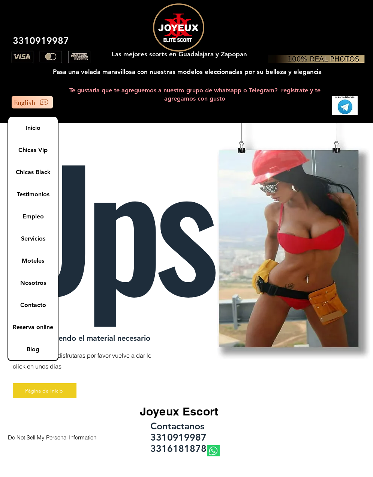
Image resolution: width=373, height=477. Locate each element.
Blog (33, 349)
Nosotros (33, 282)
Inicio (33, 127)
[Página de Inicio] (44, 390)
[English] (32, 102)
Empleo (33, 216)
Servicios (33, 238)
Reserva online (33, 327)
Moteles (33, 260)
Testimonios (33, 194)
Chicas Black (33, 172)
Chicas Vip (33, 149)
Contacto (33, 304)
